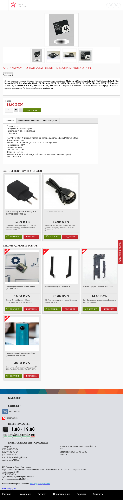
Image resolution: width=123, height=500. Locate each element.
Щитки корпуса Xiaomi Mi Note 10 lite (98, 286)
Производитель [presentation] (50, 121)
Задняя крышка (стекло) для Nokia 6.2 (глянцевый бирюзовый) (21, 354)
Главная (6, 494)
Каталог (42, 494)
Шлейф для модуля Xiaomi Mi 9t (57, 286)
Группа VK (14, 411)
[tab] (9, 120)
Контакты (97, 494)
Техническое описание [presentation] (28, 121)
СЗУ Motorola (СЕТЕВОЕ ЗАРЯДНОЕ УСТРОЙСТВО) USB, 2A (21, 213)
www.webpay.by (9, 488)
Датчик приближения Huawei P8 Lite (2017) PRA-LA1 (20, 287)
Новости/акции (61, 494)
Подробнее (31, 237)
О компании (24, 494)
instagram (12, 418)
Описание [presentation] (9, 121)
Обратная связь (120, 252)
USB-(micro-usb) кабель (54, 212)
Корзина (81, 494)
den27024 (14, 460)
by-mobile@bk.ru (18, 457)
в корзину (32, 110)
